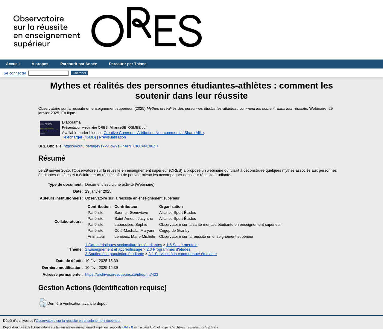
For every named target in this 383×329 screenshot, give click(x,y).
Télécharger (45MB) (79, 137)
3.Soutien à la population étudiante (114, 254)
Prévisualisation (112, 137)
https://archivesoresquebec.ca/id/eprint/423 (121, 274)
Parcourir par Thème (127, 64)
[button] (42, 302)
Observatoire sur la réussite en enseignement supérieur (78, 320)
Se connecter (15, 73)
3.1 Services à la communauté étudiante (182, 254)
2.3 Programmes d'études (168, 249)
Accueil (13, 64)
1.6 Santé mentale (181, 245)
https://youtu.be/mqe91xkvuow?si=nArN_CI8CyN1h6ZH (111, 146)
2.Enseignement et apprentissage (113, 249)
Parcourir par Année (78, 64)
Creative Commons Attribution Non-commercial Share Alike (154, 132)
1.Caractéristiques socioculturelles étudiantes (123, 245)
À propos (40, 64)
